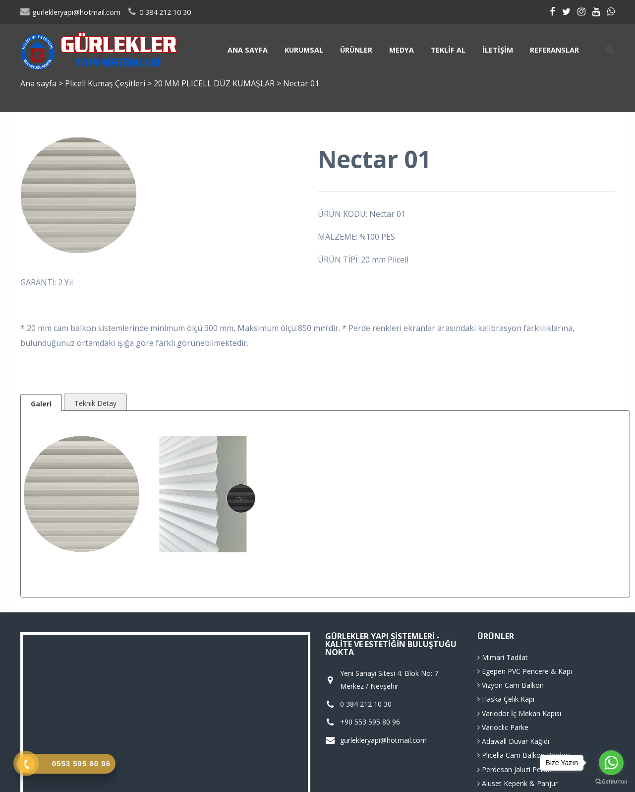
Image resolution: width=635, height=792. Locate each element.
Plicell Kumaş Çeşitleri (106, 83)
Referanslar (554, 50)
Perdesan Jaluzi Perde (514, 769)
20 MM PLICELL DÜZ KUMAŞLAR (215, 83)
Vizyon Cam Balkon (510, 685)
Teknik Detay (95, 403)
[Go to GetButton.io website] (611, 782)
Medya (401, 50)
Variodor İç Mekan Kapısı (519, 713)
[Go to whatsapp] (611, 762)
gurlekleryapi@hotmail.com (70, 12)
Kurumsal (304, 50)
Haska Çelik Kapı (505, 699)
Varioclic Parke (502, 727)
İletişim (497, 50)
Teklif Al (448, 50)
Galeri (41, 403)
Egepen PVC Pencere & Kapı (524, 671)
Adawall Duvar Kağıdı (513, 741)
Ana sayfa (248, 50)
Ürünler (356, 50)
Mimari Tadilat (502, 657)
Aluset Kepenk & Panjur (517, 783)
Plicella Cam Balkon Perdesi (524, 755)
